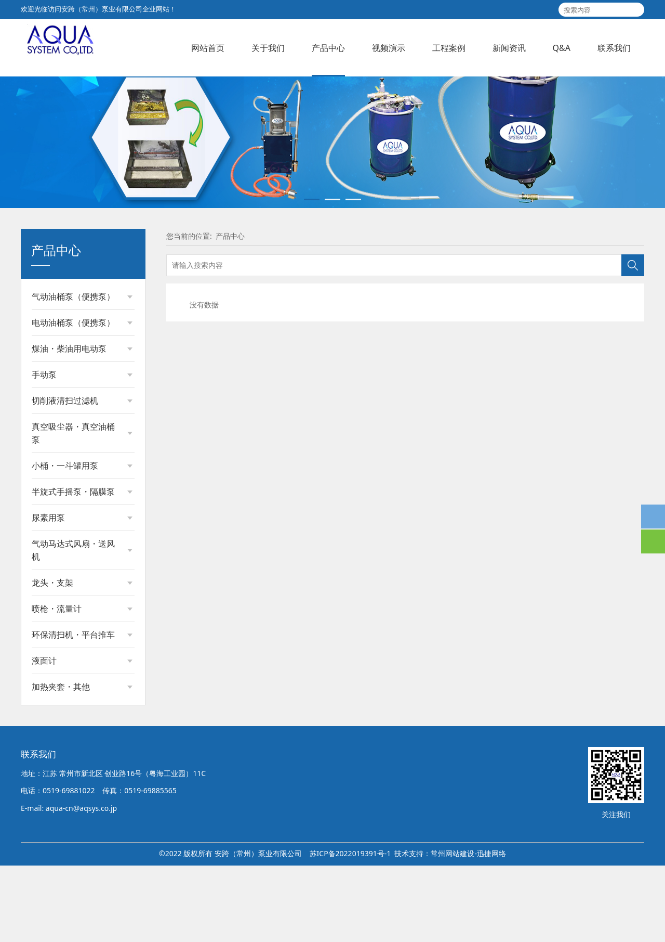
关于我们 (268, 48)
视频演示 (388, 48)
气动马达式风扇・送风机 (73, 626)
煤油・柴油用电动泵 (69, 425)
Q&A (561, 48)
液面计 (44, 737)
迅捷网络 (491, 930)
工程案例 (449, 48)
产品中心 (328, 48)
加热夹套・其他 (61, 763)
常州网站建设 (452, 930)
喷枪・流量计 (57, 685)
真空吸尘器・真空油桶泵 (73, 509)
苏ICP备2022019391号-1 (350, 930)
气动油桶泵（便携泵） (73, 373)
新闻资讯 (509, 48)
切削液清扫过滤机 (65, 477)
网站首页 (207, 48)
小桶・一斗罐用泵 (65, 542)
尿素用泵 (48, 594)
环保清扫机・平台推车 (73, 711)
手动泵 (44, 451)
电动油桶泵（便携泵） (73, 399)
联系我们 (614, 48)
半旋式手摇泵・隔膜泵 (73, 568)
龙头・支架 (52, 659)
